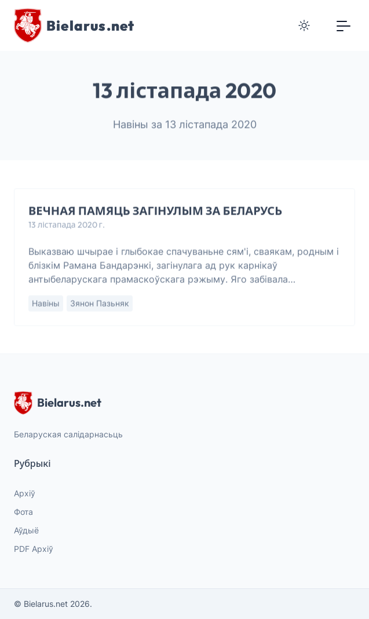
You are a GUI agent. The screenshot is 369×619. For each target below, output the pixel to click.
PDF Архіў (33, 549)
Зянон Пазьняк (99, 303)
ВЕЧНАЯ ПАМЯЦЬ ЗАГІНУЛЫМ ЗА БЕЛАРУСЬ (155, 211)
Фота (23, 512)
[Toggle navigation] (343, 25)
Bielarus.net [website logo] (57, 402)
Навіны (46, 303)
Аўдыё (26, 530)
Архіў (24, 493)
